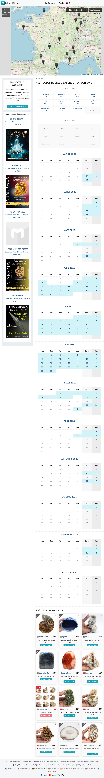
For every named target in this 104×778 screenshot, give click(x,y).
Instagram (39, 765)
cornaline (65, 673)
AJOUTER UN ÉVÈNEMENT (17, 107)
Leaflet (83, 74)
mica (86, 636)
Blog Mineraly (18, 765)
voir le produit (46, 645)
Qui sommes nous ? (39, 761)
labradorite (43, 673)
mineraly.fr (10, 768)
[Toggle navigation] (100, 3)
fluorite (87, 673)
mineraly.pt (90, 768)
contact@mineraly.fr (67, 765)
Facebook (30, 765)
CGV (6, 761)
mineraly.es (65, 768)
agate (63, 636)
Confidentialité (26, 761)
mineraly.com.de (39, 768)
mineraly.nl (78, 768)
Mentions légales (14, 761)
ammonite (42, 636)
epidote (64, 709)
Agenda (40, 78)
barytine (42, 745)
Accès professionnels (68, 761)
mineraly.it (53, 768)
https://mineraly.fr (84, 765)
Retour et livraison (53, 761)
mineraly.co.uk (24, 768)
